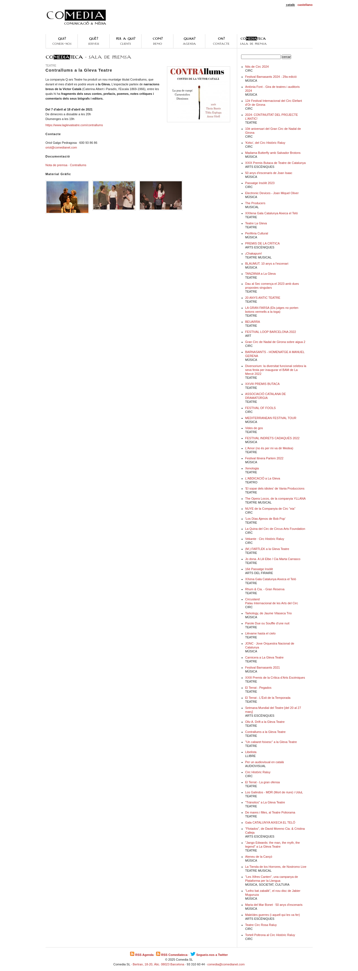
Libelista (250, 752)
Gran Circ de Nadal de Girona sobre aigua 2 (275, 342)
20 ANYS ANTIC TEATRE (263, 297)
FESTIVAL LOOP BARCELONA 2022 (270, 331)
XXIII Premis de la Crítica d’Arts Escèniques (275, 677)
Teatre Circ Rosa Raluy (261, 925)
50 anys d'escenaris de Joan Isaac (268, 173)
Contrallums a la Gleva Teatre (265, 731)
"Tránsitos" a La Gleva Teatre (265, 802)
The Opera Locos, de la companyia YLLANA (275, 498)
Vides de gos (254, 428)
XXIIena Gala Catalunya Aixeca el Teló (271, 213)
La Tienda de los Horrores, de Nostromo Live (276, 866)
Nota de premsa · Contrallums (66, 165)
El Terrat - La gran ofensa (262, 782)
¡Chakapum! (253, 253)
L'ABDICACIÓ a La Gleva (262, 478)
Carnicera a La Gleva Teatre (264, 657)
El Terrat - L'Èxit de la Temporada (268, 697)
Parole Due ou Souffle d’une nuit (267, 623)
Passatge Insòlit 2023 (260, 183)
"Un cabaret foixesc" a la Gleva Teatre (271, 742)
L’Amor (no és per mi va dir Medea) (269, 448)
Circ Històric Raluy (257, 772)
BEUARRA (252, 321)
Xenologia (252, 468)
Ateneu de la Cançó (258, 856)
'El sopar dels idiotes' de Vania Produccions (275, 488)
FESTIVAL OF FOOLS (260, 408)
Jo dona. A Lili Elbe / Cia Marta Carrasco (272, 559)
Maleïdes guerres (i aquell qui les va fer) (272, 914)
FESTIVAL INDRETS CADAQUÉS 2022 (272, 438)
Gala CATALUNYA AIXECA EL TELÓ (270, 822)
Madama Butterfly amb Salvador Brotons (273, 152)
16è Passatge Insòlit (259, 569)
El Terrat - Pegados (258, 687)
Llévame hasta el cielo (260, 633)
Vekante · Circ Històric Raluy (264, 538)
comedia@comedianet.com (225, 964)
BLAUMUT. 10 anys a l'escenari (266, 263)
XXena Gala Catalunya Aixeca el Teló (270, 579)
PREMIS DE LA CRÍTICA (262, 243)
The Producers (255, 203)
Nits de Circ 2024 (257, 66)
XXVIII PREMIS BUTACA (262, 383)
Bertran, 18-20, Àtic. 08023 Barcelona (158, 964)
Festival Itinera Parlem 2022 (264, 458)
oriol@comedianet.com (61, 147)
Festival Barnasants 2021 (262, 667)
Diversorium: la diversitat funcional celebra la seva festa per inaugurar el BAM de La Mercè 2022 (275, 369)
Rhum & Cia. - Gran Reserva (265, 589)
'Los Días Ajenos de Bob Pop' (265, 518)
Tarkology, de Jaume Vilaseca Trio (268, 613)
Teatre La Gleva (256, 223)
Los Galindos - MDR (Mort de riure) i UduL (274, 792)
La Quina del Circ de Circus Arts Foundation (275, 528)
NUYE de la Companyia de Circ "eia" (270, 508)
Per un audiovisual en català (264, 762)
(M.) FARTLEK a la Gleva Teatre (267, 549)
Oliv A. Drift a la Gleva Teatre (265, 721)
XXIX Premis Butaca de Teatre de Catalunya (275, 162)
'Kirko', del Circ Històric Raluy (265, 142)
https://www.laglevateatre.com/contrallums (74, 125)
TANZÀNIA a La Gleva (260, 273)
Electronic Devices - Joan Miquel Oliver (272, 193)
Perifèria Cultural (256, 233)
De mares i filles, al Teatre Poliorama (270, 812)
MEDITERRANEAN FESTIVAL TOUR (270, 418)
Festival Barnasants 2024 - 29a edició (271, 76)
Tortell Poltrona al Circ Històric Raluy (270, 935)
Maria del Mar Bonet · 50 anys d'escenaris (274, 904)
